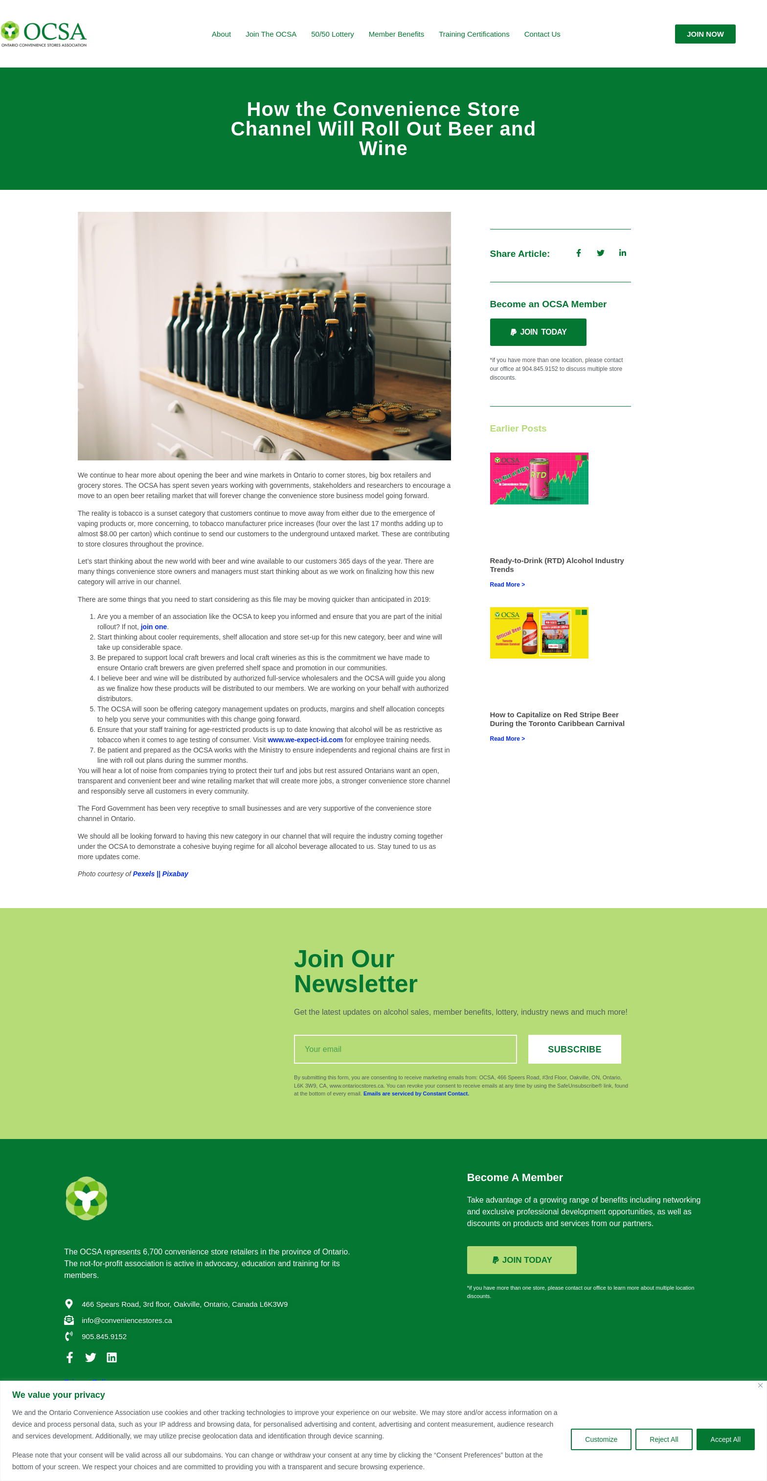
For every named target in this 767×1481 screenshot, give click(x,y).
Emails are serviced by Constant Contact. (416, 1093)
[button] (538, 332)
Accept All (726, 1439)
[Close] (760, 1385)
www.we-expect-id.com (305, 740)
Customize (601, 1439)
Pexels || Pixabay (160, 874)
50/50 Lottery (332, 34)
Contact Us (542, 34)
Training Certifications (474, 34)
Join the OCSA (271, 34)
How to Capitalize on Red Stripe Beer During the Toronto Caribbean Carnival (557, 719)
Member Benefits (396, 34)
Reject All (664, 1439)
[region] (383, 1431)
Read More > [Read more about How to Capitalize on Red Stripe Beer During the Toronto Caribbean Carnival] (507, 738)
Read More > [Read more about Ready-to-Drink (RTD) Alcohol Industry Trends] (507, 584)
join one (154, 627)
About (221, 34)
